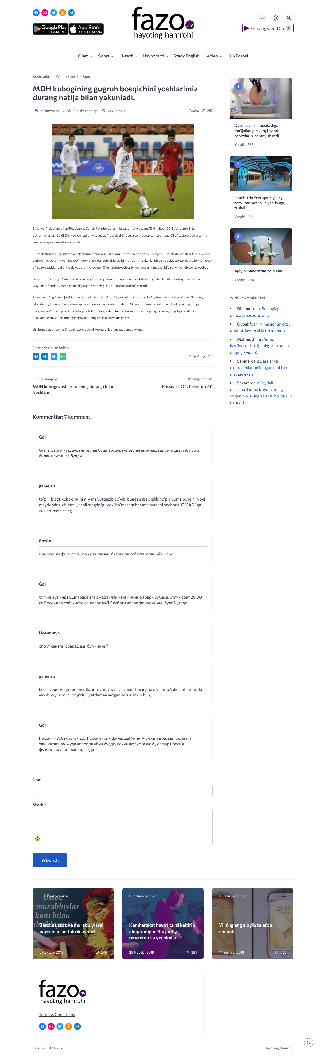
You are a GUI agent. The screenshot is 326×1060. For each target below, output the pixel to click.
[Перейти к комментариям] (308, 1042)
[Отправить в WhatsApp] (63, 356)
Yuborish (50, 860)
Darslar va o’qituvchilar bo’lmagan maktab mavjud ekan (258, 367)
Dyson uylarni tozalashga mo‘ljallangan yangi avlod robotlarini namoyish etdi (256, 130)
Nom (37, 779)
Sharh (39, 804)
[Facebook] (36, 12)
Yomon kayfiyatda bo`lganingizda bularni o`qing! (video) (260, 345)
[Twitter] (53, 12)
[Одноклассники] (62, 12)
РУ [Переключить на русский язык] (262, 18)
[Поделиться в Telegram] (44, 356)
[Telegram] (71, 12)
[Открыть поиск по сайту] (289, 18)
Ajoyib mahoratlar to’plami (258, 271)
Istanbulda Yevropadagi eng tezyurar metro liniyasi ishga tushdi (259, 202)
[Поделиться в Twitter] (54, 356)
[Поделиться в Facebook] (36, 356)
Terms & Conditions (57, 1014)
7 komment (114, 111)
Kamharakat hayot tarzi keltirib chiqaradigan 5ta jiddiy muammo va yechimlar (162, 931)
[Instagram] (44, 12)
